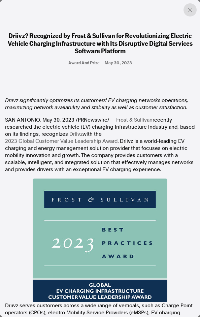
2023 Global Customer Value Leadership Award (61, 141)
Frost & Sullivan (134, 120)
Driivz (75, 134)
